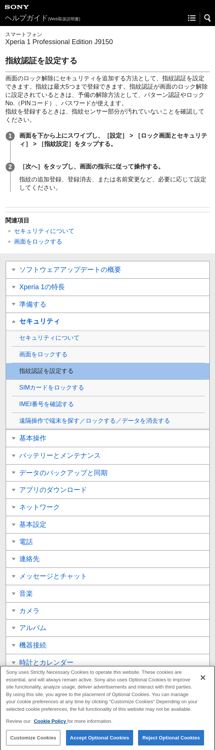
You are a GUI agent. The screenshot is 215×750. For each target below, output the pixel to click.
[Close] (203, 681)
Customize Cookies (33, 741)
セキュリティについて (44, 231)
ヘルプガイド (42, 18)
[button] (208, 18)
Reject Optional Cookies (171, 741)
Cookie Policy (51, 724)
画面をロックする (38, 241)
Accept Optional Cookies (99, 741)
